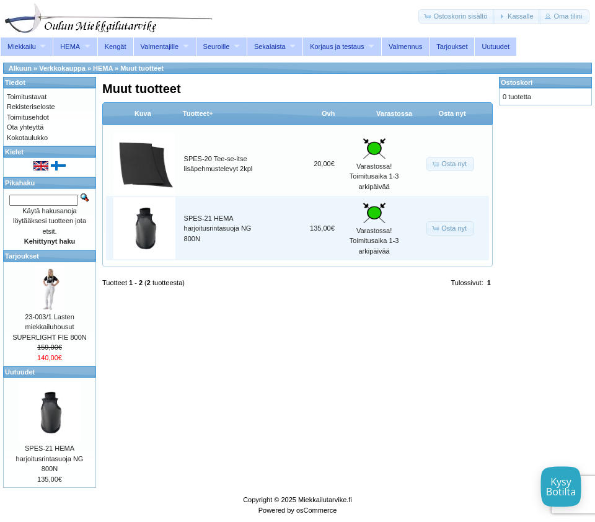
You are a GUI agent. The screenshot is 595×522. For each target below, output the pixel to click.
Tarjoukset (451, 46)
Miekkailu (21, 46)
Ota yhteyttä (25, 127)
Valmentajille (160, 46)
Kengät (115, 46)
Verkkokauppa (62, 68)
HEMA (70, 46)
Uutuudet (495, 46)
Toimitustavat (26, 96)
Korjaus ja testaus (337, 46)
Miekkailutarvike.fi (325, 499)
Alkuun (20, 68)
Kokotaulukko (27, 137)
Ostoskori (516, 82)
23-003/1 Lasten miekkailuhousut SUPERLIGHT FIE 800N (49, 327)
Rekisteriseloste (31, 106)
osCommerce (316, 510)
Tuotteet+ (198, 113)
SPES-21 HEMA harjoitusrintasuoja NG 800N (218, 228)
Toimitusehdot (28, 117)
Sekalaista (270, 46)
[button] (456, 16)
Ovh (328, 113)
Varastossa (394, 113)
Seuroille (216, 46)
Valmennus (405, 46)
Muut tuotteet (142, 68)
